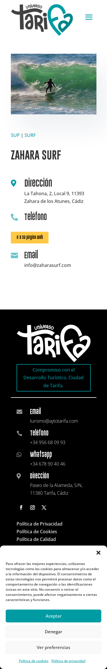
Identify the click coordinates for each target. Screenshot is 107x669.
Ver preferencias (53, 647)
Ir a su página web (30, 237)
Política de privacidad (68, 660)
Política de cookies (34, 660)
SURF (30, 135)
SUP (15, 135)
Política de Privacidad (39, 524)
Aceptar (54, 616)
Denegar (53, 631)
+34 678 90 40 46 (47, 464)
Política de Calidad (36, 539)
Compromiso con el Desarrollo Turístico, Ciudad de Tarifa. (53, 377)
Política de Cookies (37, 531)
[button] (98, 553)
